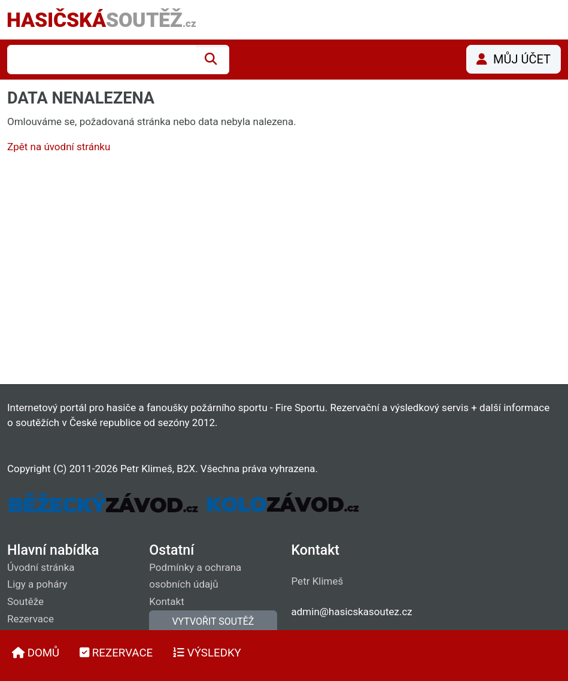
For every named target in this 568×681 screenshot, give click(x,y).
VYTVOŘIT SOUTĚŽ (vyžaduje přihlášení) (213, 629)
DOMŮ (35, 652)
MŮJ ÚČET (513, 59)
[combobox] (101, 59)
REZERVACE (116, 652)
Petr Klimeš (317, 581)
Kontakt (166, 601)
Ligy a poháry (37, 584)
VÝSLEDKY (207, 652)
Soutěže (25, 601)
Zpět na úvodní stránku (58, 147)
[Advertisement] (284, 271)
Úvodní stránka (41, 567)
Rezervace (30, 619)
